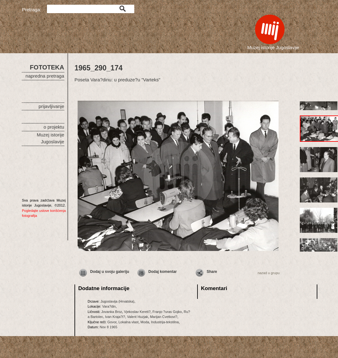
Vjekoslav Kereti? (137, 312)
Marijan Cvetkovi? (163, 317)
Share (212, 271)
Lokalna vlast (128, 322)
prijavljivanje (51, 106)
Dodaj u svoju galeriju (109, 271)
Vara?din (108, 306)
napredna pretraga (45, 76)
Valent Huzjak (137, 317)
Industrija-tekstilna (165, 322)
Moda (145, 322)
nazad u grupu (268, 273)
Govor (111, 322)
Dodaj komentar (162, 271)
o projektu (54, 127)
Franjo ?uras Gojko (167, 312)
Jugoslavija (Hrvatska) (117, 301)
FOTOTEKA (47, 67)
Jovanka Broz (111, 312)
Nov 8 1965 (108, 327)
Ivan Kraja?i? (115, 317)
